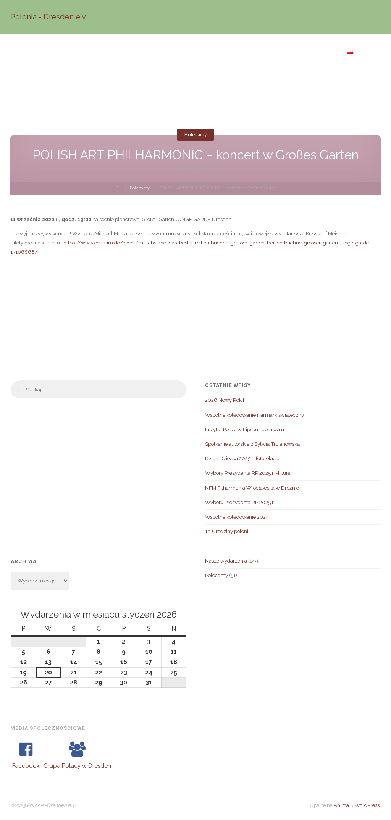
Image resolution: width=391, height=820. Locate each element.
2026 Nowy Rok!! (224, 400)
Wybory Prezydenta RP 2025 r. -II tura (248, 473)
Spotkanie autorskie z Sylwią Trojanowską (252, 444)
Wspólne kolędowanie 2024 (237, 517)
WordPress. (368, 805)
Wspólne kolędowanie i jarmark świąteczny (254, 415)
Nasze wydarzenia (226, 561)
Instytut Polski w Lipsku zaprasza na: (246, 429)
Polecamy (195, 134)
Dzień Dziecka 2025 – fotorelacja (242, 458)
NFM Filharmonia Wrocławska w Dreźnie (252, 488)
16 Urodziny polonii (227, 531)
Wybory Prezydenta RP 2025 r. (240, 502)
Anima (341, 805)
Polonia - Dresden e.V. (49, 16)
